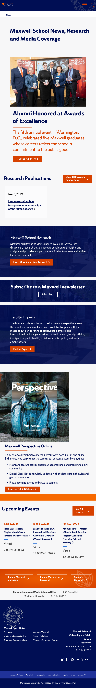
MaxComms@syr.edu (34, 596)
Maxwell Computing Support (46, 640)
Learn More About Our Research (31, 262)
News (8, 15)
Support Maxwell (81, 579)
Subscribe (47, 294)
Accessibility (30, 676)
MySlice (65, 676)
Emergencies (41, 676)
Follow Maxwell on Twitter (18, 579)
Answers (8, 632)
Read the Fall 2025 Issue (22, 489)
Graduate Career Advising (15, 640)
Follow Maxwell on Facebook (51, 579)
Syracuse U (81, 676)
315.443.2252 (83, 650)
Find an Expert (22, 349)
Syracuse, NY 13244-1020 (78, 647)
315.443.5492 (58, 596)
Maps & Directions (54, 676)
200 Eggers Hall (83, 643)
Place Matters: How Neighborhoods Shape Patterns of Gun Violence (17, 533)
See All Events (83, 511)
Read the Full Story (27, 158)
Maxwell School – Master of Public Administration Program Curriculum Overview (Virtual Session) (75, 536)
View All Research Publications (77, 179)
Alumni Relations (40, 636)
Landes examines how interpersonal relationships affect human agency (24, 205)
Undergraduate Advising (15, 636)
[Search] (92, 5)
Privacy (73, 676)
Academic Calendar (17, 676)
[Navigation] (84, 5)
